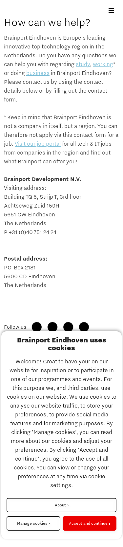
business (38, 73)
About (60, 505)
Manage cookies (32, 523)
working (103, 64)
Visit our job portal (38, 144)
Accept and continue (88, 523)
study (83, 64)
